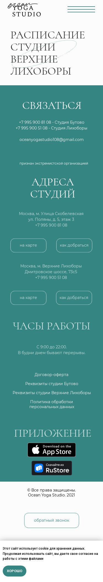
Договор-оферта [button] (51, 374)
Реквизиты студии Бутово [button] (51, 383)
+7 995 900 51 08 (32, 128)
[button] (74, 249)
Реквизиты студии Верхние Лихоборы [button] (52, 392)
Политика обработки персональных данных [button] (51, 404)
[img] (69, 152)
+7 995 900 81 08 (51, 229)
